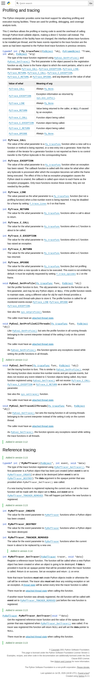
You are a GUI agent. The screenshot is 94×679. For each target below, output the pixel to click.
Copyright (55, 650)
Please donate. (83, 667)
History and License (62, 661)
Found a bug (83, 673)
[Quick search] (52, 3)
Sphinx (81, 676)
